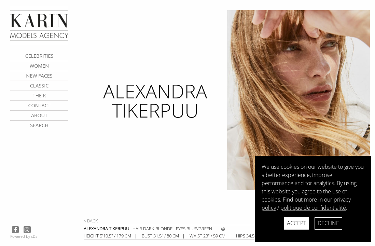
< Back (91, 221)
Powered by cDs (23, 236)
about (39, 115)
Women (39, 66)
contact (39, 105)
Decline (328, 223)
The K (39, 95)
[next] (298, 113)
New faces (39, 75)
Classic (39, 85)
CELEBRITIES (39, 56)
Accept (296, 223)
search (39, 125)
